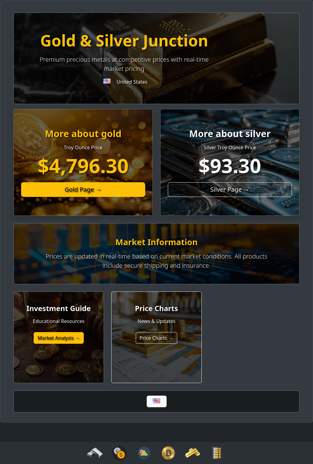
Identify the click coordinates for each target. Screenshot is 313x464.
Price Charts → (156, 338)
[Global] (157, 401)
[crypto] (168, 452)
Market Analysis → (59, 338)
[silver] (95, 452)
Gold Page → (82, 189)
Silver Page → (229, 189)
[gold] (193, 452)
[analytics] (119, 452)
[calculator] (217, 452)
